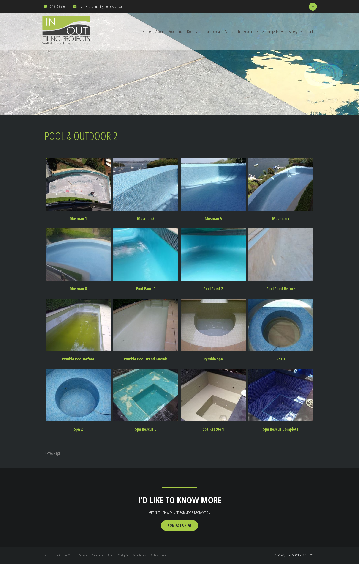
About (159, 31)
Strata (229, 31)
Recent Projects (268, 31)
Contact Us (177, 525)
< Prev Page (52, 453)
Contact (312, 31)
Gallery (292, 31)
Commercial (212, 31)
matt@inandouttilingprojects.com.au (101, 6)
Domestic (193, 31)
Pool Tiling (175, 31)
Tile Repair (245, 31)
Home (147, 31)
